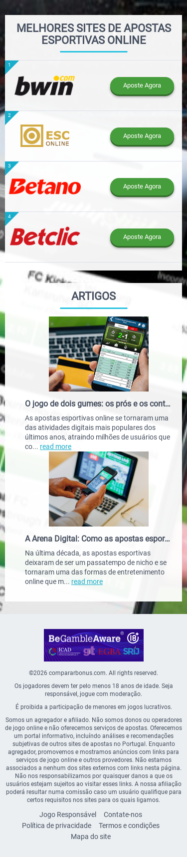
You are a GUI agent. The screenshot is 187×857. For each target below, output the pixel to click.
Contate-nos (123, 814)
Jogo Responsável (67, 814)
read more (55, 446)
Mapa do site (91, 836)
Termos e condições (129, 826)
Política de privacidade (56, 826)
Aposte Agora (142, 85)
